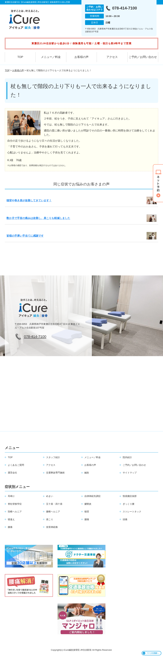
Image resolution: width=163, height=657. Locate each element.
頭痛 (125, 519)
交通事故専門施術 (55, 472)
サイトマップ (130, 472)
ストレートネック (132, 511)
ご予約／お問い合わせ (143, 57)
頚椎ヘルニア (15, 511)
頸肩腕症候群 (130, 496)
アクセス (112, 57)
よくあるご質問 (16, 465)
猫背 (86, 511)
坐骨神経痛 (52, 527)
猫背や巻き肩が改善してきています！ (29, 200)
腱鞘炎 (87, 504)
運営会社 (12, 472)
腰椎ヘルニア (53, 511)
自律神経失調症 (92, 496)
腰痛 (86, 519)
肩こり (49, 519)
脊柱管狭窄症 (15, 504)
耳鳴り (11, 496)
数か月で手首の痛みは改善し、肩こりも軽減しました (38, 218)
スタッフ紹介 (53, 457)
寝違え (11, 519)
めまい (49, 496)
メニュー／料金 (51, 57)
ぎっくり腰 (128, 504)
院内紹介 (127, 457)
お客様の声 (81, 57)
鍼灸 (86, 472)
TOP (20, 57)
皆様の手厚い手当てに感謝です (25, 235)
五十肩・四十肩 (54, 504)
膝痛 (10, 527)
